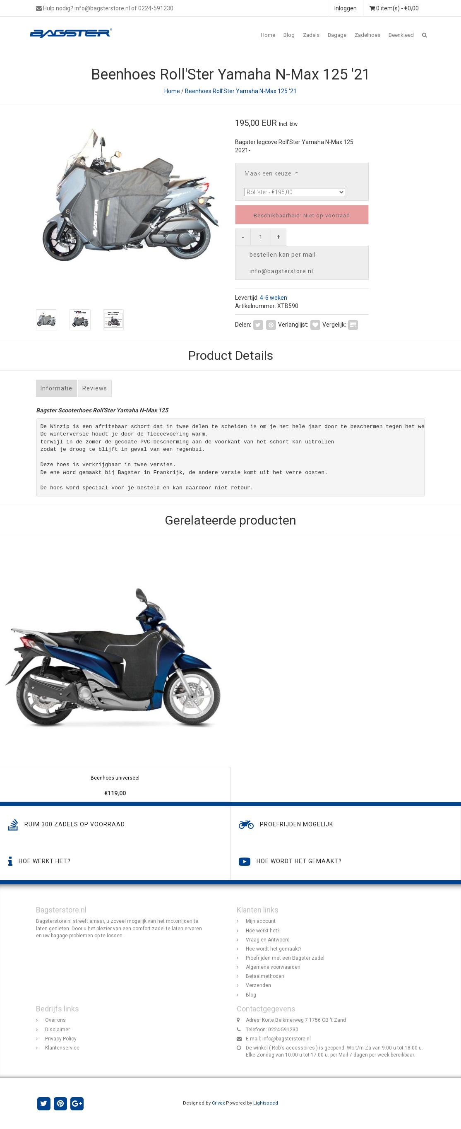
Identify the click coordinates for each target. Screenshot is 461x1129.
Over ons (55, 1020)
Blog (289, 35)
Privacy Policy (61, 1039)
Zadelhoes (367, 35)
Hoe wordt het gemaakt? (273, 949)
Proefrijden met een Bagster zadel (285, 958)
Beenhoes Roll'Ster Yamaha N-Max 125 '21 (241, 91)
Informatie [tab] (56, 388)
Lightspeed (265, 1103)
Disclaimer (57, 1030)
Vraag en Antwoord (268, 940)
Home (268, 35)
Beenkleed (401, 35)
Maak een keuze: (271, 173)
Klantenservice (62, 1048)
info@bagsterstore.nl (286, 1039)
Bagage (337, 35)
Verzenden (258, 986)
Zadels (311, 35)
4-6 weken (273, 297)
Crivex (218, 1103)
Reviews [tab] (94, 388)
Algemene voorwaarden (273, 967)
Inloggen (345, 8)
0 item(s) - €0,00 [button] (394, 8)
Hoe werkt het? (262, 931)
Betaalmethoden (265, 976)
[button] (424, 35)
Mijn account (261, 921)
